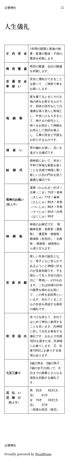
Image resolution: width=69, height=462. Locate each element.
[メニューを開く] (62, 7)
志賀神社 (10, 7)
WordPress (43, 454)
